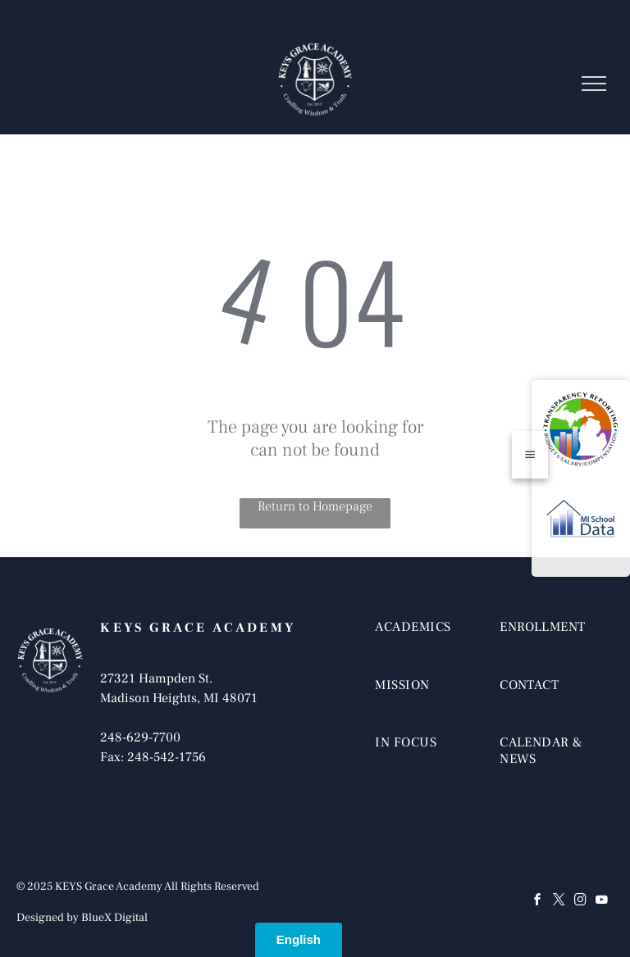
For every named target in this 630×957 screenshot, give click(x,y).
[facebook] (538, 902)
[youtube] (602, 902)
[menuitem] (432, 643)
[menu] (594, 83)
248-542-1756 (166, 757)
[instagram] (581, 902)
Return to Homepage (315, 506)
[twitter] (559, 902)
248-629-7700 (140, 737)
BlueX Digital (114, 917)
